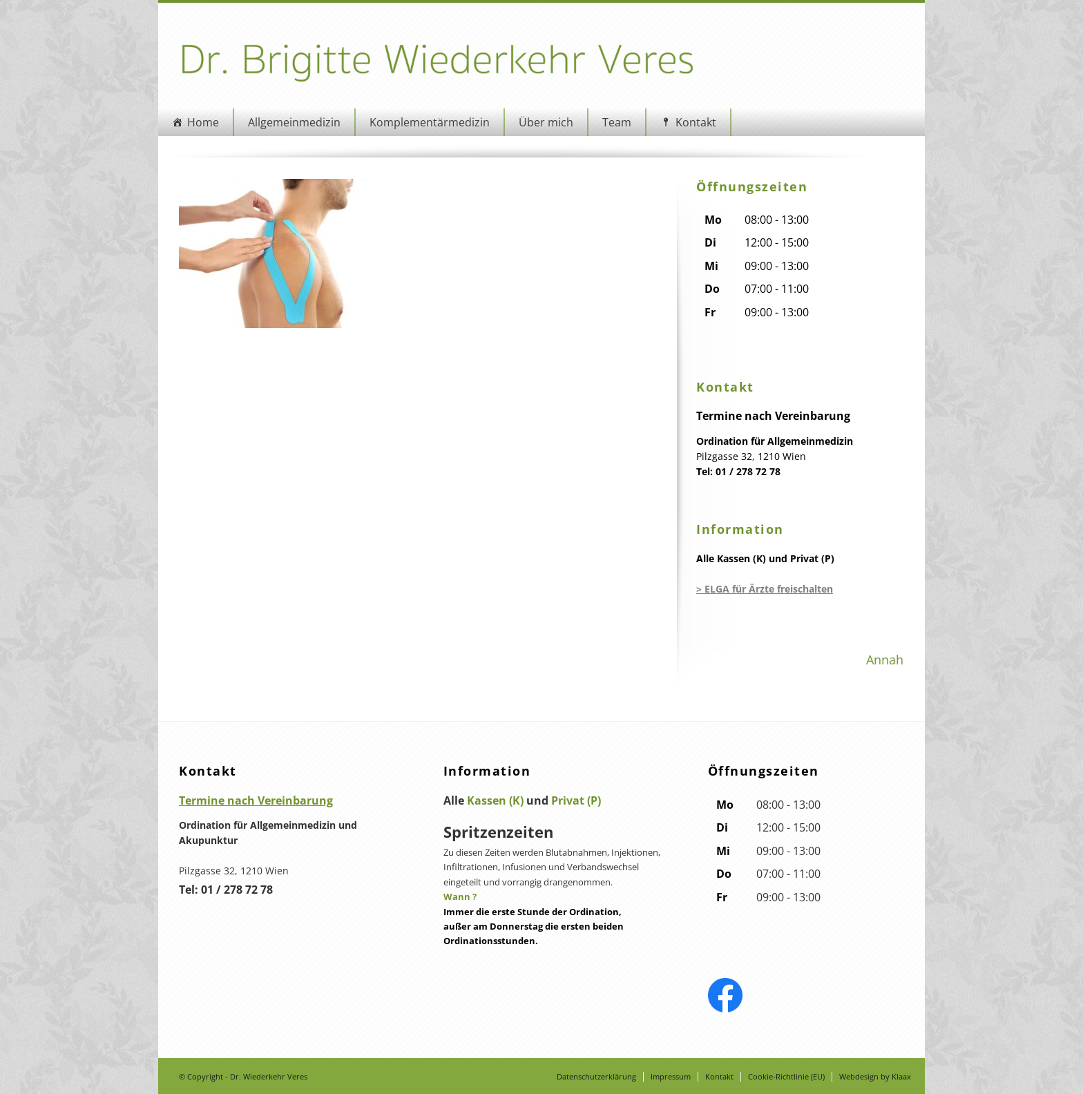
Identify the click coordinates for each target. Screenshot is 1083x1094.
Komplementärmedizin (430, 122)
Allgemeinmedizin (294, 122)
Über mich (546, 122)
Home (203, 122)
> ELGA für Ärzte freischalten (764, 588)
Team (616, 122)
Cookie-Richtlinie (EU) (786, 1076)
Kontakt (695, 122)
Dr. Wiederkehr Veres (268, 1076)
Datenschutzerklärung (596, 1076)
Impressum (671, 1076)
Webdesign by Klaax (875, 1076)
